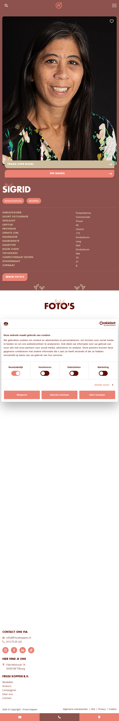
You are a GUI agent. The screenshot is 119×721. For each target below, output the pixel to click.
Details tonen (102, 384)
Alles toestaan (97, 394)
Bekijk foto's (15, 277)
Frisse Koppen (59, 5)
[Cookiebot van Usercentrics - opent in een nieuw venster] (101, 323)
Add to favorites (112, 21)
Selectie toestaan (59, 394)
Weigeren (22, 394)
